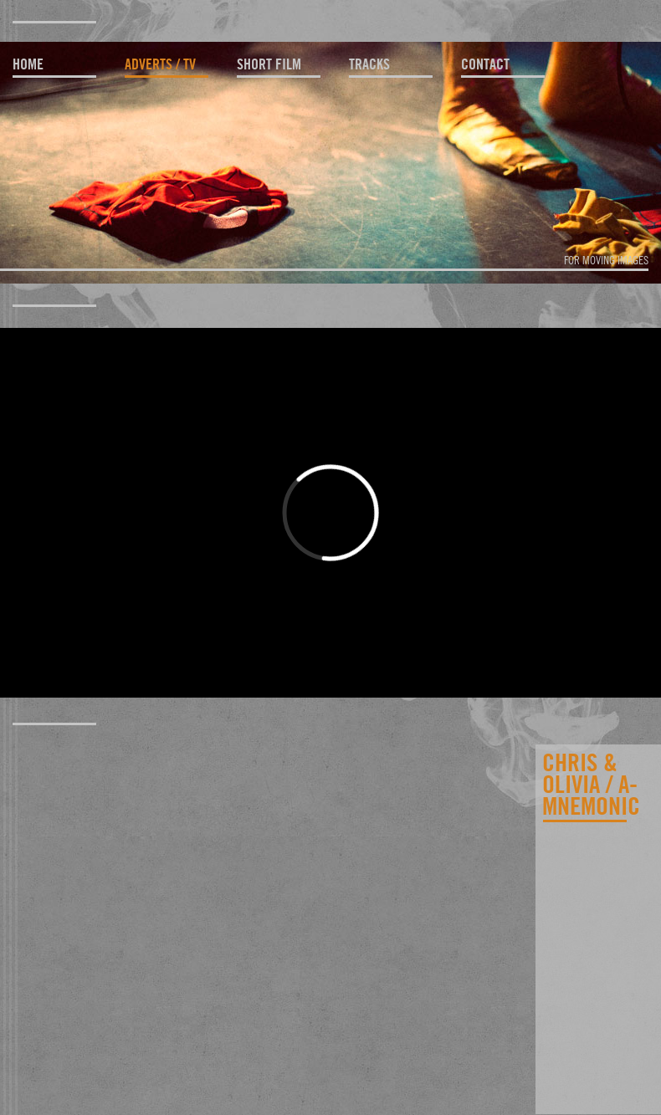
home (28, 64)
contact (485, 64)
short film (269, 64)
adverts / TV (160, 64)
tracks (369, 64)
